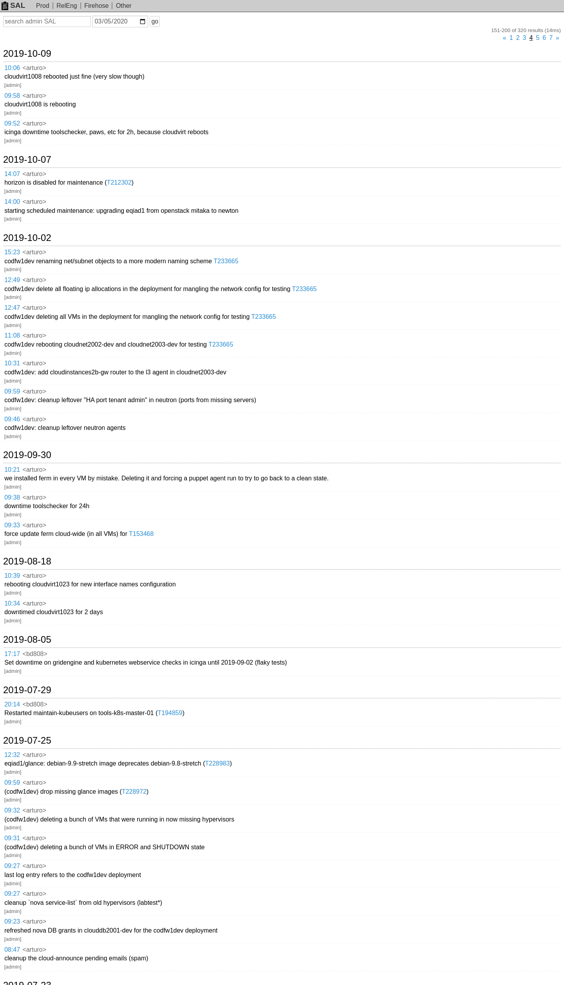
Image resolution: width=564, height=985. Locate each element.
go (154, 21)
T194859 (169, 713)
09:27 (12, 866)
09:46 (12, 419)
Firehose (96, 5)
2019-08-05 (27, 639)
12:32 (12, 754)
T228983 (217, 763)
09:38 (12, 497)
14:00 (12, 201)
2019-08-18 (27, 561)
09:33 (12, 525)
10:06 (12, 68)
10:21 (12, 469)
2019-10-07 (27, 159)
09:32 (12, 810)
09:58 (12, 95)
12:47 (12, 307)
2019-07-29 (27, 690)
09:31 (12, 838)
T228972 (134, 791)
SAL (13, 5)
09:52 (12, 123)
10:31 (12, 363)
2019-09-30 (27, 455)
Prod (42, 5)
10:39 (12, 575)
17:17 (12, 654)
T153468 (141, 533)
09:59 (12, 391)
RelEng (66, 5)
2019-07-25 (27, 740)
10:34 (12, 603)
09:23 (12, 921)
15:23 (12, 252)
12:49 (12, 280)
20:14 (12, 704)
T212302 (119, 182)
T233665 (225, 261)
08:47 (12, 949)
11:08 (12, 335)
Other (124, 5)
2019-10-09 (27, 53)
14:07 (12, 174)
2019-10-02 (27, 238)
